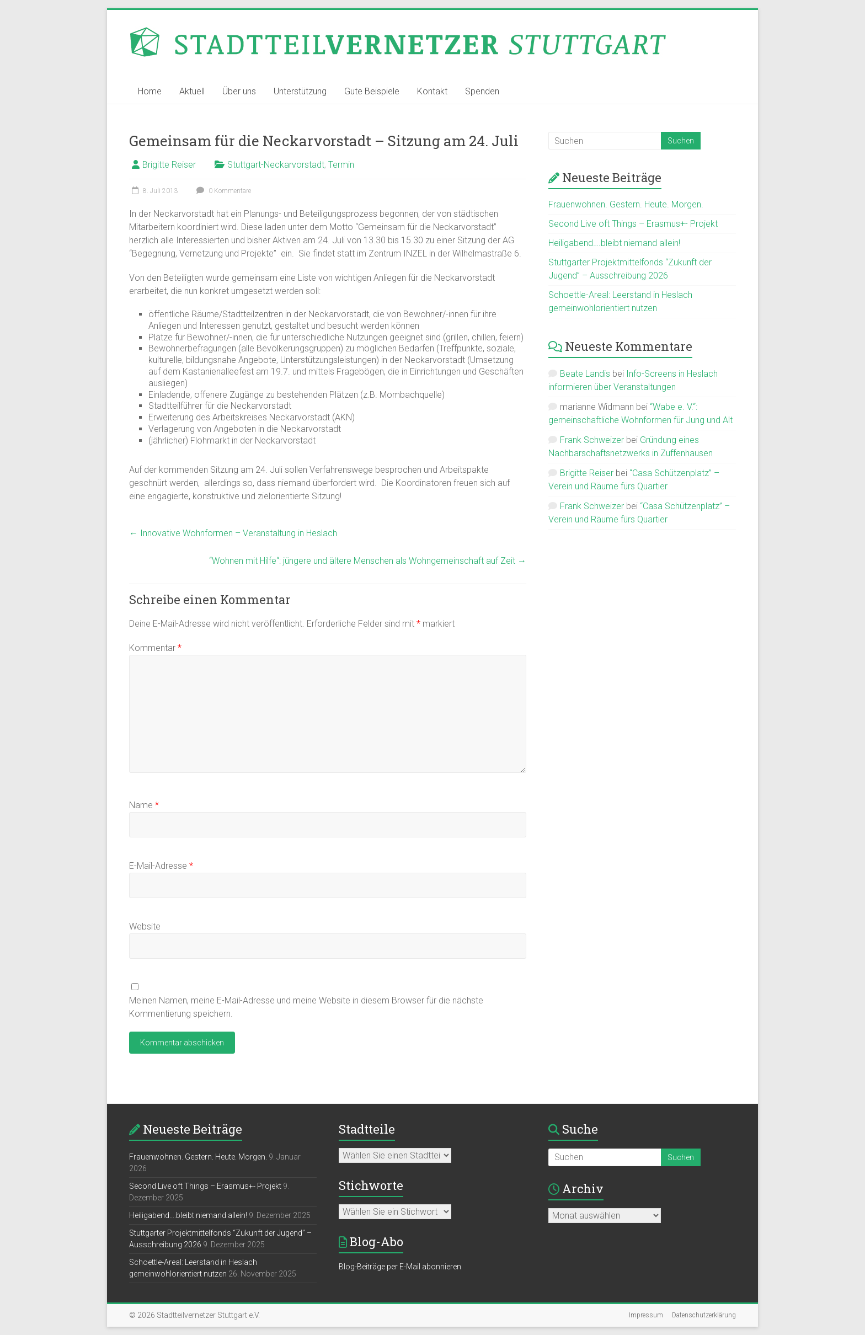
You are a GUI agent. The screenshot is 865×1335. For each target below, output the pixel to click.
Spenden (482, 91)
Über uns (239, 91)
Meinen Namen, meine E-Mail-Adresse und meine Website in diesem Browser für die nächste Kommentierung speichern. (306, 1007)
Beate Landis (585, 374)
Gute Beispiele (371, 91)
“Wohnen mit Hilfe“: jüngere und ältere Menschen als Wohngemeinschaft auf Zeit (367, 561)
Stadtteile (367, 1129)
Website (145, 926)
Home (150, 91)
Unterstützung (300, 91)
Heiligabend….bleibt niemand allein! (614, 243)
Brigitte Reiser (169, 164)
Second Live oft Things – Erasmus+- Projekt (633, 223)
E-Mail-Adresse (161, 866)
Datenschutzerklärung (704, 1315)
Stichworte (371, 1185)
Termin (341, 164)
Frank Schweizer (592, 440)
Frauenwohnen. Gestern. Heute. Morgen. (625, 204)
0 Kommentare (222, 191)
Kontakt (432, 91)
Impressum (646, 1315)
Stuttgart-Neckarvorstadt (275, 164)
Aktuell (192, 91)
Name (144, 805)
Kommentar (155, 648)
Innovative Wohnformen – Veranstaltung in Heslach (233, 533)
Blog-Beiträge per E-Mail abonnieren (400, 1266)
